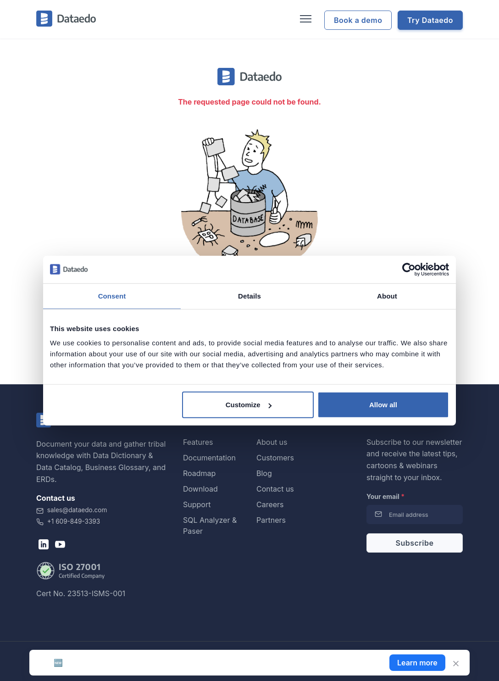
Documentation (209, 457)
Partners (271, 520)
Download (200, 488)
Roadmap (199, 473)
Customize (249, 405)
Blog (264, 473)
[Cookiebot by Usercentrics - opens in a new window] (409, 269)
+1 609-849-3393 (68, 521)
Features (198, 442)
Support (197, 504)
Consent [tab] (112, 295)
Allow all (383, 405)
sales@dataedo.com (71, 510)
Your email (385, 496)
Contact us (275, 488)
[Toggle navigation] (304, 19)
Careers (270, 504)
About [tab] (387, 295)
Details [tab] (249, 295)
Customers (275, 457)
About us (272, 442)
